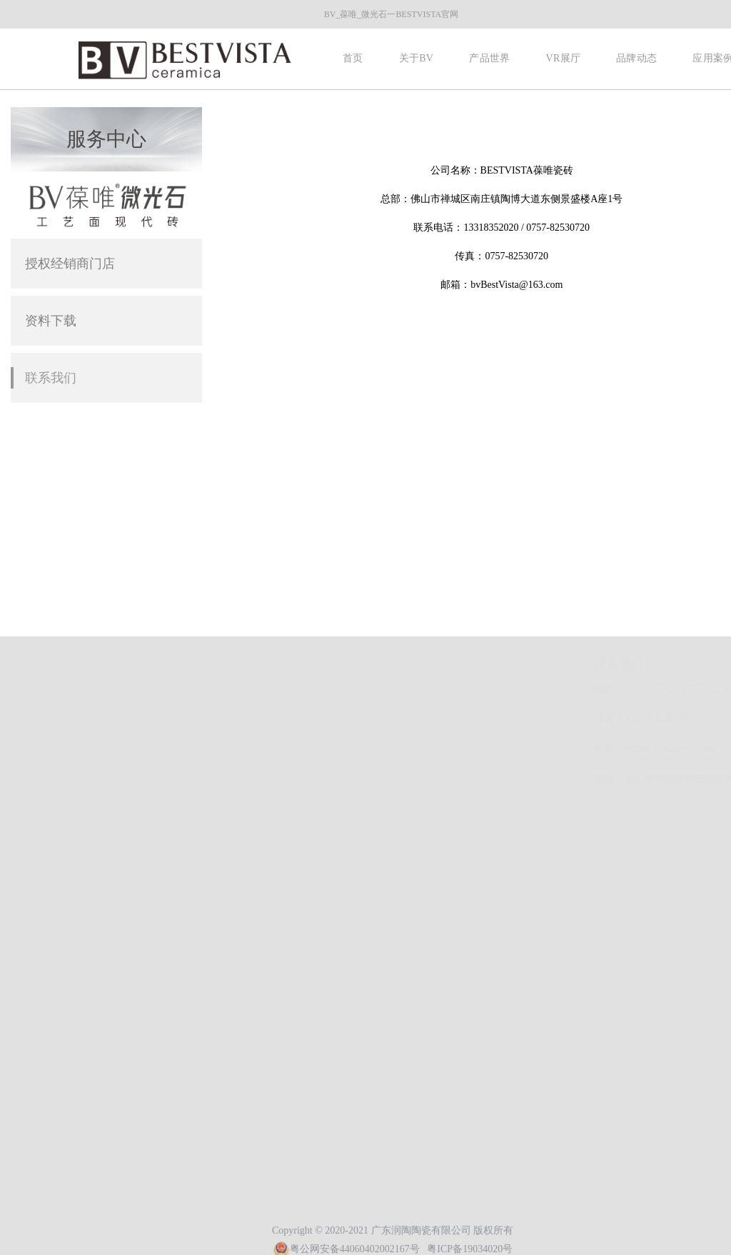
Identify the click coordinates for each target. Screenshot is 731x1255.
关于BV (416, 58)
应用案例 (60, 731)
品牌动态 (636, 58)
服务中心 (704, 119)
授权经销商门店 (70, 263)
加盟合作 (60, 752)
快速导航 (64, 664)
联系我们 (50, 378)
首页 (353, 58)
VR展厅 (562, 58)
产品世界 (489, 58)
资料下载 (50, 321)
